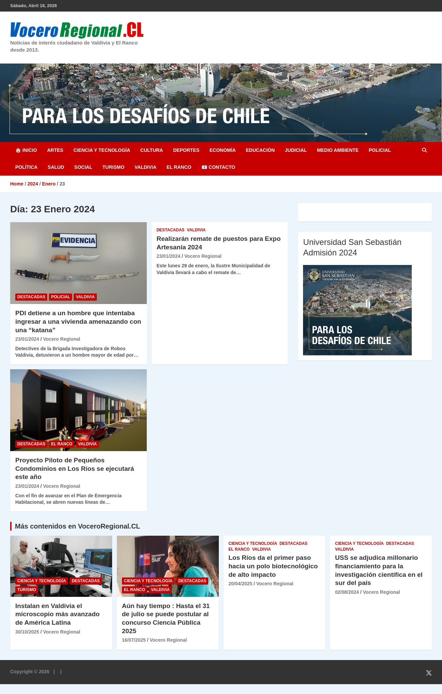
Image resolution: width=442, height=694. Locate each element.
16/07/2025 (134, 640)
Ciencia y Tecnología (101, 150)
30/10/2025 (27, 632)
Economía (223, 150)
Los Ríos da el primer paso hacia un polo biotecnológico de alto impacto (273, 566)
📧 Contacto (218, 167)
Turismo (113, 167)
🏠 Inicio (26, 150)
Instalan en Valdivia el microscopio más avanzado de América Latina (57, 614)
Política (26, 167)
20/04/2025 (240, 583)
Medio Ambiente (337, 150)
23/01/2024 (27, 339)
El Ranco (178, 167)
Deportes (186, 150)
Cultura (151, 150)
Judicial (296, 150)
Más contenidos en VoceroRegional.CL (77, 526)
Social (83, 167)
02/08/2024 (347, 592)
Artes (55, 150)
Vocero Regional (61, 339)
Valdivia (145, 167)
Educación (260, 150)
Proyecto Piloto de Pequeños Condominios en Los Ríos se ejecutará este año (74, 468)
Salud (56, 167)
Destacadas (31, 297)
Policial (380, 150)
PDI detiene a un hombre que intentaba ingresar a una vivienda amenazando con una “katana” (78, 321)
